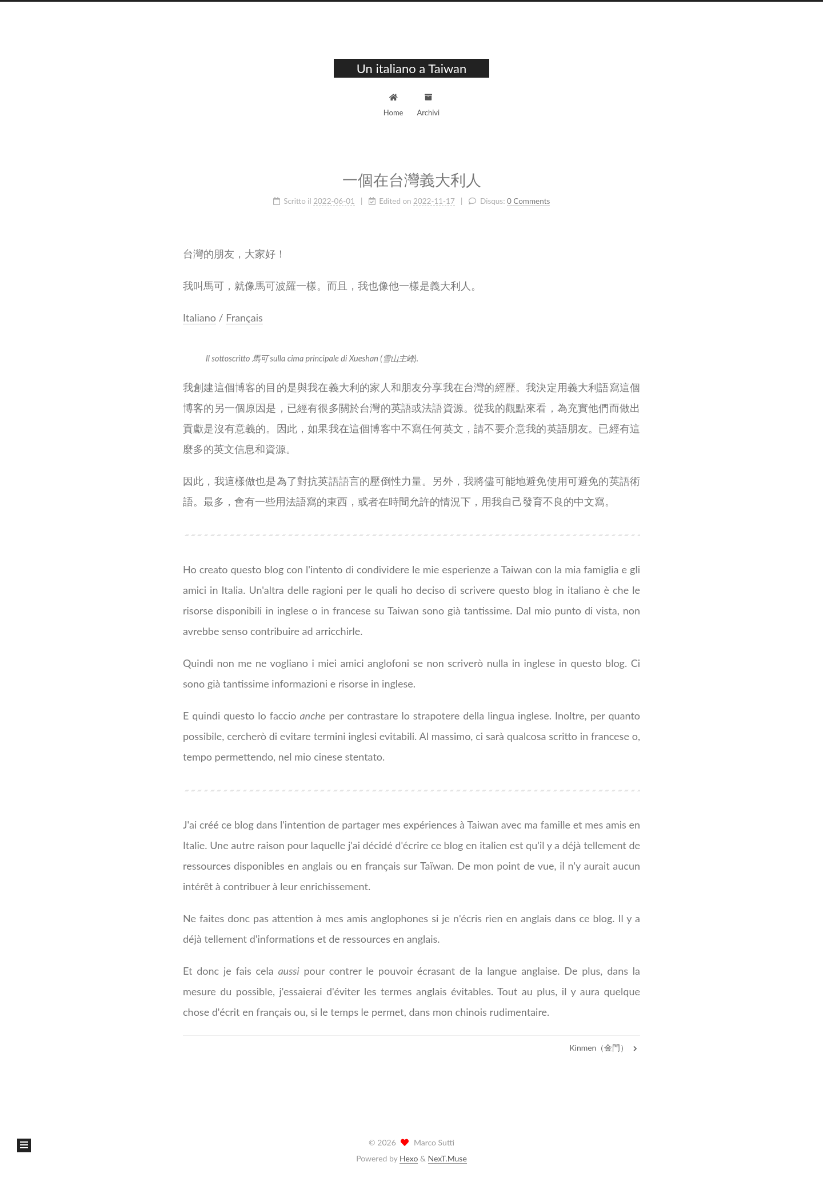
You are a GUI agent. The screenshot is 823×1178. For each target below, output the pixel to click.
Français (244, 315)
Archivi (428, 103)
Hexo (408, 1158)
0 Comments (528, 199)
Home (393, 103)
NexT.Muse (447, 1158)
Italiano (199, 315)
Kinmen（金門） (603, 1047)
